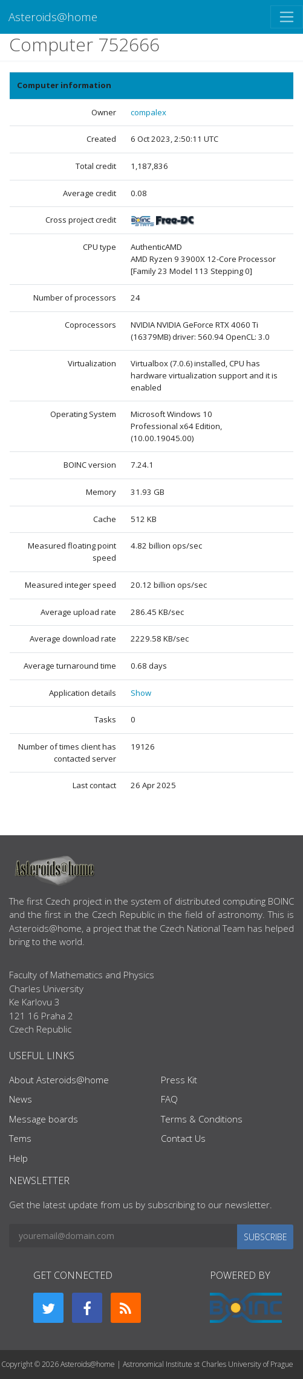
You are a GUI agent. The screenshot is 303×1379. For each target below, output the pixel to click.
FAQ (169, 1099)
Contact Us (183, 1138)
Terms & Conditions (202, 1119)
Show (141, 692)
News (20, 1099)
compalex (148, 112)
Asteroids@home (52, 16)
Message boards (43, 1119)
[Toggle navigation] (286, 16)
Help (18, 1158)
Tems (20, 1138)
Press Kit (179, 1080)
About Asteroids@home (59, 1080)
